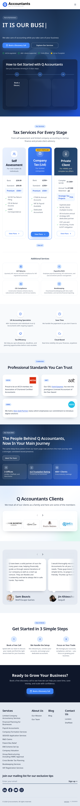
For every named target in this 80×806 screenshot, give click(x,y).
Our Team (36, 719)
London (68, 719)
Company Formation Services (14, 732)
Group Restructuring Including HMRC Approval (13, 755)
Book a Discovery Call (40, 691)
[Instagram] (21, 790)
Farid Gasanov (57, 387)
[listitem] (13, 524)
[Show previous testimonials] (37, 554)
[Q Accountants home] (16, 4)
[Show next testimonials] (43, 554)
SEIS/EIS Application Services (14, 735)
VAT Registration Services (12, 768)
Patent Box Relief (9, 743)
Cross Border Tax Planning (13, 760)
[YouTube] (16, 790)
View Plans (14, 234)
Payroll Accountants (10, 728)
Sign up (73, 781)
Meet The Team (11, 458)
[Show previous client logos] (37, 515)
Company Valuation (10, 750)
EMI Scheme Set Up (10, 747)
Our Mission (37, 715)
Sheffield (68, 723)
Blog (50, 715)
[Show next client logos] (43, 515)
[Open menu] (75, 4)
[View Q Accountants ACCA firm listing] (32, 380)
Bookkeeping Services (11, 764)
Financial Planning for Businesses (11, 723)
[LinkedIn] (4, 790)
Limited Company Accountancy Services (11, 716)
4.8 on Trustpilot (59, 53)
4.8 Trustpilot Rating (40, 471)
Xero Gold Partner (21, 411)
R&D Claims (7, 739)
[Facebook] (10, 790)
